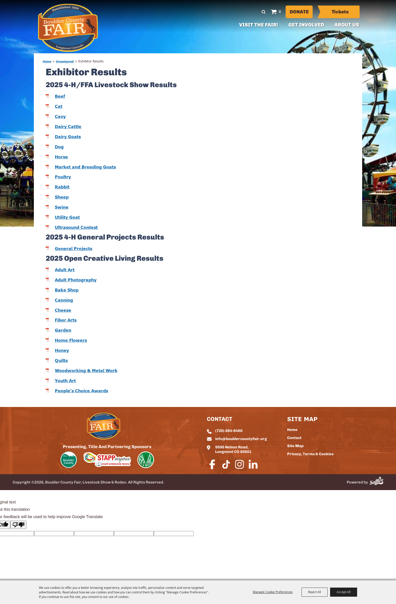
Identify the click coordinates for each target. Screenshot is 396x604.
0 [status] (280, 12)
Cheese (63, 310)
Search (264, 12)
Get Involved (306, 25)
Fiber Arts (66, 320)
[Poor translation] (18, 525)
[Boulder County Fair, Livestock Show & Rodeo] (68, 28)
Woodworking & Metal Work (86, 370)
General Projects (73, 248)
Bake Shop (67, 290)
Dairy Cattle (68, 126)
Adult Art (65, 270)
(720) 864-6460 (228, 431)
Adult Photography (75, 280)
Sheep (62, 197)
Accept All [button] (344, 592)
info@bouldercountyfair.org (241, 439)
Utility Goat (67, 217)
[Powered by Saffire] (376, 480)
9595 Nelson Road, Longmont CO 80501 (233, 450)
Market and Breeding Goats (85, 167)
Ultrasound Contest (76, 227)
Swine (61, 207)
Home (47, 61)
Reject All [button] (314, 592)
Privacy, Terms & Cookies (310, 454)
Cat (58, 106)
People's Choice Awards (81, 391)
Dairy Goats (68, 136)
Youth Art (65, 380)
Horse (61, 157)
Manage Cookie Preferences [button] (273, 592)
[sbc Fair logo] (103, 426)
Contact (294, 438)
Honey (62, 350)
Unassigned (65, 61)
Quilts (61, 360)
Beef (60, 96)
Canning (64, 300)
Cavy (60, 116)
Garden (63, 330)
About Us (346, 25)
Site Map (295, 446)
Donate (299, 12)
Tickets (340, 12)
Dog (59, 147)
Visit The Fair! (258, 25)
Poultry (63, 177)
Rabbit (62, 187)
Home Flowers (71, 340)
